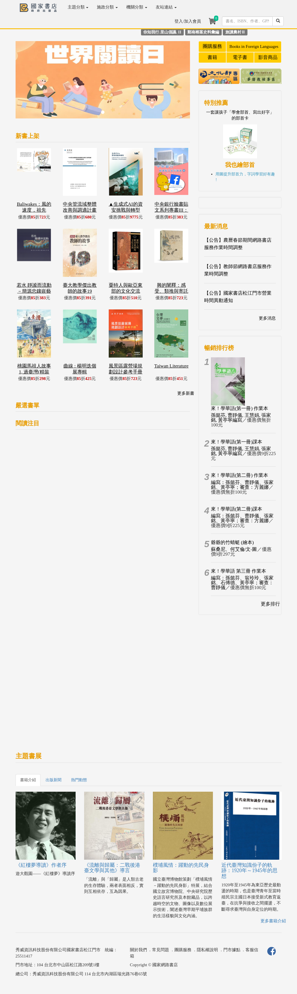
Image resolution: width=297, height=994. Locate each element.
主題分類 (78, 7)
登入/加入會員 (187, 21)
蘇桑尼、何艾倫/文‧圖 (234, 549)
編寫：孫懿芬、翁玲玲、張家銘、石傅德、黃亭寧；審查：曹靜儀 (242, 582)
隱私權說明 (207, 950)
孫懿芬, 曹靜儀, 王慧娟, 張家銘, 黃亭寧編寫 (241, 418)
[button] (29, 82)
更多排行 (270, 604)
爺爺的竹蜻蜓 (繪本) (232, 542)
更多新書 (185, 393)
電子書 (240, 57)
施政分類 (107, 7)
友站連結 (166, 7)
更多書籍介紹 (273, 921)
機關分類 (136, 7)
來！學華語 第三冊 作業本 (238, 571)
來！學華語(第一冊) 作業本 (239, 408)
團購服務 (212, 46)
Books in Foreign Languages (253, 46)
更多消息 (267, 318)
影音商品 (267, 57)
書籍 (212, 57)
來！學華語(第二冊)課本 (236, 509)
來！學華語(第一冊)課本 (236, 442)
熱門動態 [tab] (79, 780)
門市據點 (231, 950)
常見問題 (160, 950)
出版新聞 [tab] (53, 780)
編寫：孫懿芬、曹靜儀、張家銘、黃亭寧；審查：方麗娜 (242, 485)
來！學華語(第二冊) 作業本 (239, 475)
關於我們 (138, 950)
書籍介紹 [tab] (28, 780)
